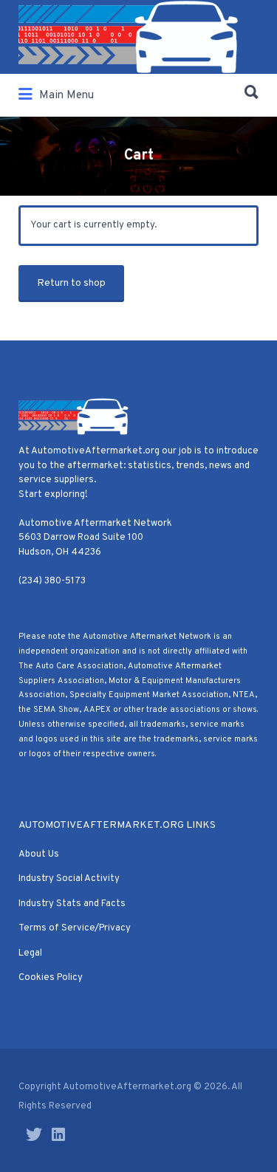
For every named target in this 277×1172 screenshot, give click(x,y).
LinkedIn (58, 1134)
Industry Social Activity (69, 879)
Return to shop (71, 283)
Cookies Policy (50, 978)
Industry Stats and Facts (72, 904)
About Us (38, 854)
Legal (30, 953)
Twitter (34, 1134)
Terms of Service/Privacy (74, 928)
